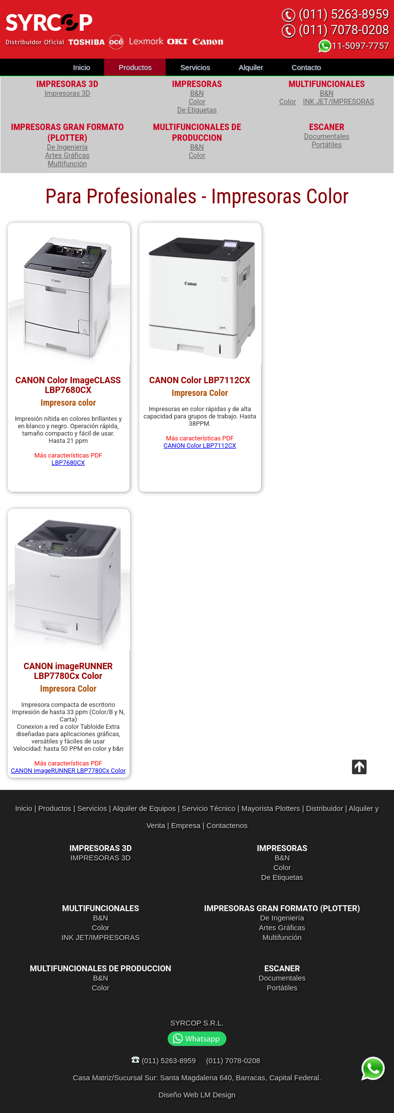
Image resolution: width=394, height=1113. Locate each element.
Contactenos (226, 825)
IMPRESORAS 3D (100, 857)
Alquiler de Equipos (143, 808)
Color (197, 102)
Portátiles (326, 145)
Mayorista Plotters (270, 808)
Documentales (326, 136)
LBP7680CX (68, 462)
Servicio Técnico (209, 808)
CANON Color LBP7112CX (200, 445)
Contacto (306, 67)
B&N (197, 93)
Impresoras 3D (67, 93)
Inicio (81, 67)
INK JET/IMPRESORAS (338, 102)
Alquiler (251, 67)
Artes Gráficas (67, 156)
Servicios (195, 67)
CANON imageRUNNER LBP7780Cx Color (68, 770)
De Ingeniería (67, 147)
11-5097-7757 (353, 45)
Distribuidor (324, 808)
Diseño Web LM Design (196, 1095)
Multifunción (67, 164)
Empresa (185, 825)
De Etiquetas (197, 110)
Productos (135, 67)
